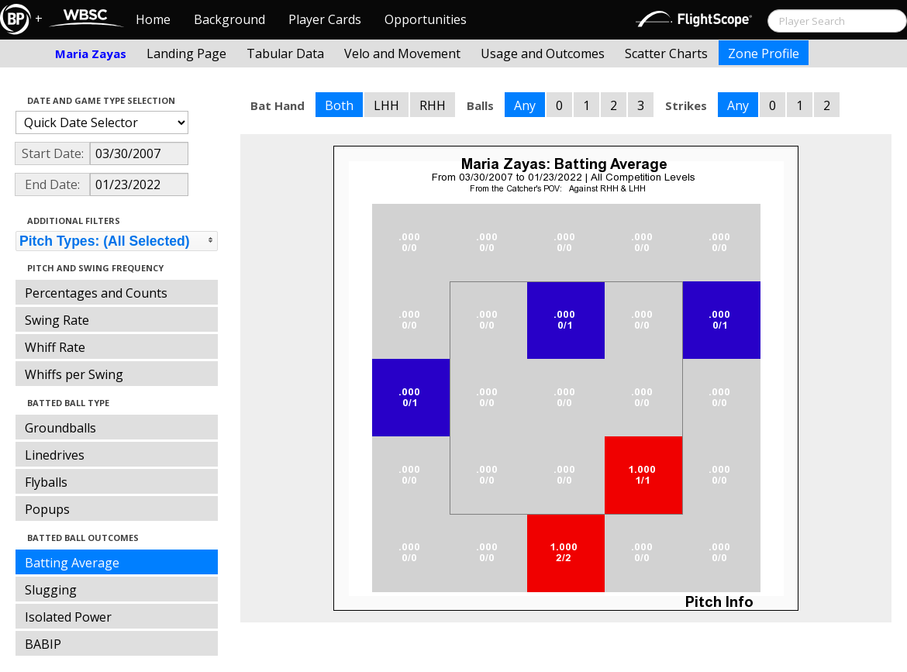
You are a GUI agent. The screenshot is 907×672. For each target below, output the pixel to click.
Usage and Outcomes (543, 53)
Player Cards (324, 19)
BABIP (43, 644)
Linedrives (54, 455)
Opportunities (426, 19)
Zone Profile (763, 53)
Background (229, 19)
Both (339, 105)
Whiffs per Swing (74, 374)
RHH (432, 105)
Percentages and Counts (96, 293)
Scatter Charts (666, 53)
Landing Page (186, 53)
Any (525, 105)
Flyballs (46, 482)
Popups (47, 509)
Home (153, 19)
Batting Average (72, 562)
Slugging (51, 589)
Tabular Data (285, 53)
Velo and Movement (402, 53)
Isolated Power (68, 616)
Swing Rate (57, 320)
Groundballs (60, 427)
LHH (386, 105)
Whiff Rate (55, 347)
